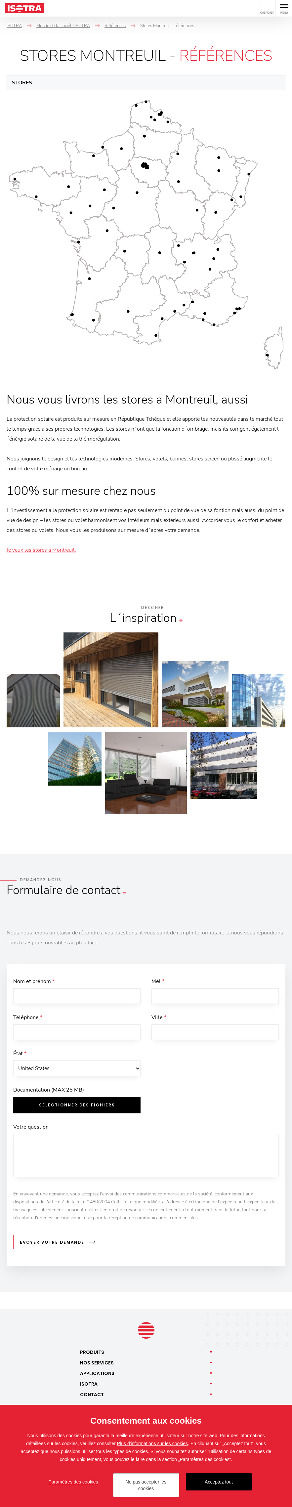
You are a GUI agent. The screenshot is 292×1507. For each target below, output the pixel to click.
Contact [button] (92, 1395)
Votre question (31, 1129)
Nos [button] (97, 1363)
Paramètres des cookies (73, 1482)
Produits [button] (92, 1352)
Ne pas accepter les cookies (146, 1485)
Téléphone (27, 1018)
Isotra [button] (89, 1384)
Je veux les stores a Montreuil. (41, 550)
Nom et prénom (34, 981)
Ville (158, 1018)
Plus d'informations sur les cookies (152, 1443)
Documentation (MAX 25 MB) (48, 1092)
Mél (157, 981)
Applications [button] (97, 1373)
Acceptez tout (219, 1482)
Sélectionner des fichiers (77, 1107)
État (19, 1055)
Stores (22, 82)
